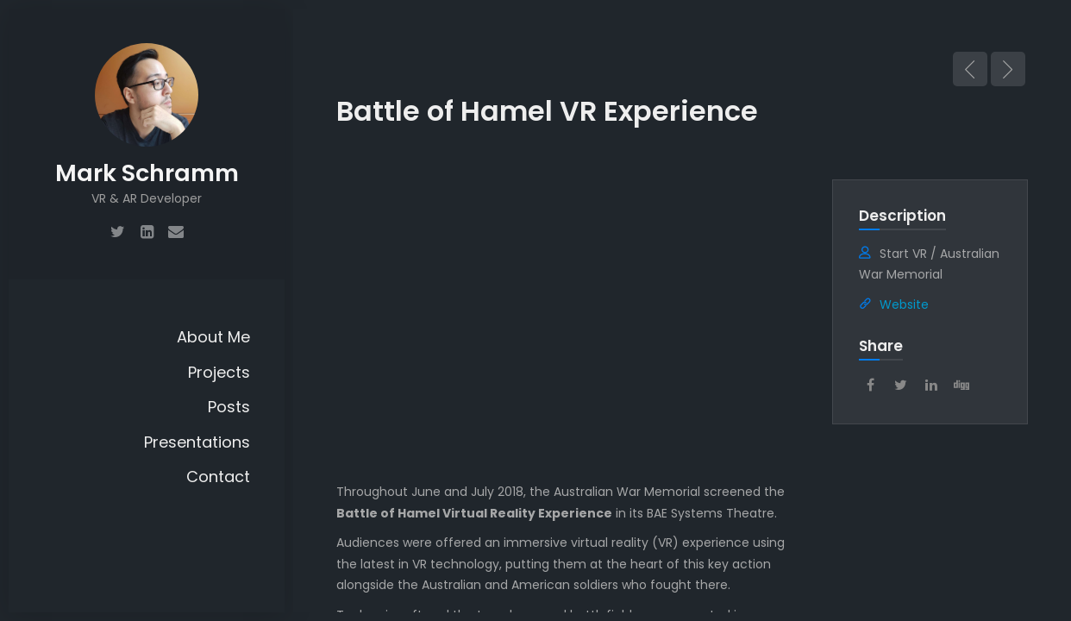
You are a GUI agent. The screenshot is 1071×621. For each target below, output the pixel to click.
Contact (218, 476)
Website (904, 304)
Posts (229, 406)
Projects (219, 372)
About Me (213, 337)
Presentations (197, 442)
